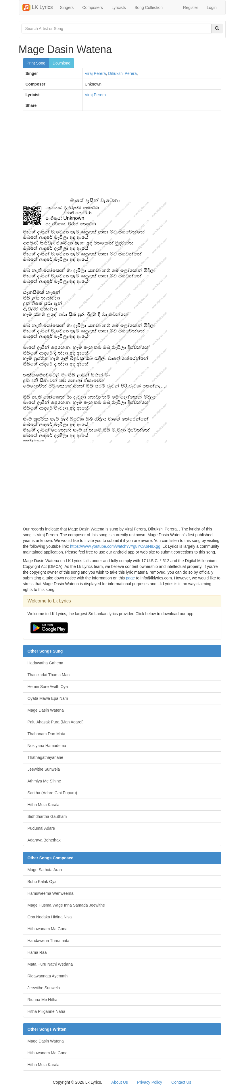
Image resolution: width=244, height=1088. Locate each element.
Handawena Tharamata (49, 940)
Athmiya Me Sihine (44, 781)
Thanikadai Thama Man (49, 674)
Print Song (36, 63)
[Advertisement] (122, 157)
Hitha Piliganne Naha (47, 1011)
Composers (92, 7)
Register (190, 7)
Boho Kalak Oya (42, 881)
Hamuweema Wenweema (51, 893)
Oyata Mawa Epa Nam (48, 698)
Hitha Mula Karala (43, 804)
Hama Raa (37, 952)
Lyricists (119, 7)
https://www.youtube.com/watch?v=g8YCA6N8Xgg (115, 546)
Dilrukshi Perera (122, 73)
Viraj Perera (95, 73)
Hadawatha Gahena (46, 663)
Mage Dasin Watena (46, 710)
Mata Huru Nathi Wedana (50, 964)
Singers (67, 7)
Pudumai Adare (41, 828)
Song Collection (149, 7)
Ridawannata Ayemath (48, 976)
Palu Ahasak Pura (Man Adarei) (56, 722)
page (130, 578)
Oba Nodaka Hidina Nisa (50, 917)
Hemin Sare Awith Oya (48, 686)
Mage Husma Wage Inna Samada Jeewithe (66, 905)
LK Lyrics (37, 7)
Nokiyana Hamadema (47, 745)
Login (211, 7)
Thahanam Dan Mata (47, 733)
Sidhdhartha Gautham (47, 816)
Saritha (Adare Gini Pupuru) (52, 793)
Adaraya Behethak (44, 840)
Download (61, 63)
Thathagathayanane (46, 757)
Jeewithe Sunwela (44, 769)
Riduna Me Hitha (42, 999)
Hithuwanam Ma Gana (48, 928)
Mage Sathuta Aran (45, 869)
